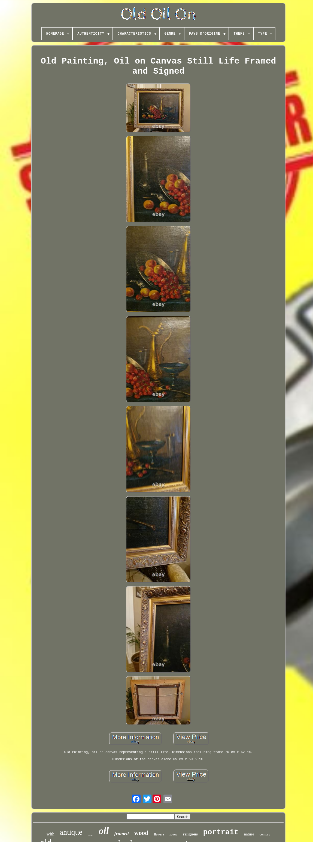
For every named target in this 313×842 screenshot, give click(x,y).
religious (190, 834)
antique (71, 832)
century (265, 834)
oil (104, 831)
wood (141, 832)
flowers (159, 834)
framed (121, 833)
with (50, 834)
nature (249, 834)
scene (173, 834)
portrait (221, 832)
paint (90, 835)
